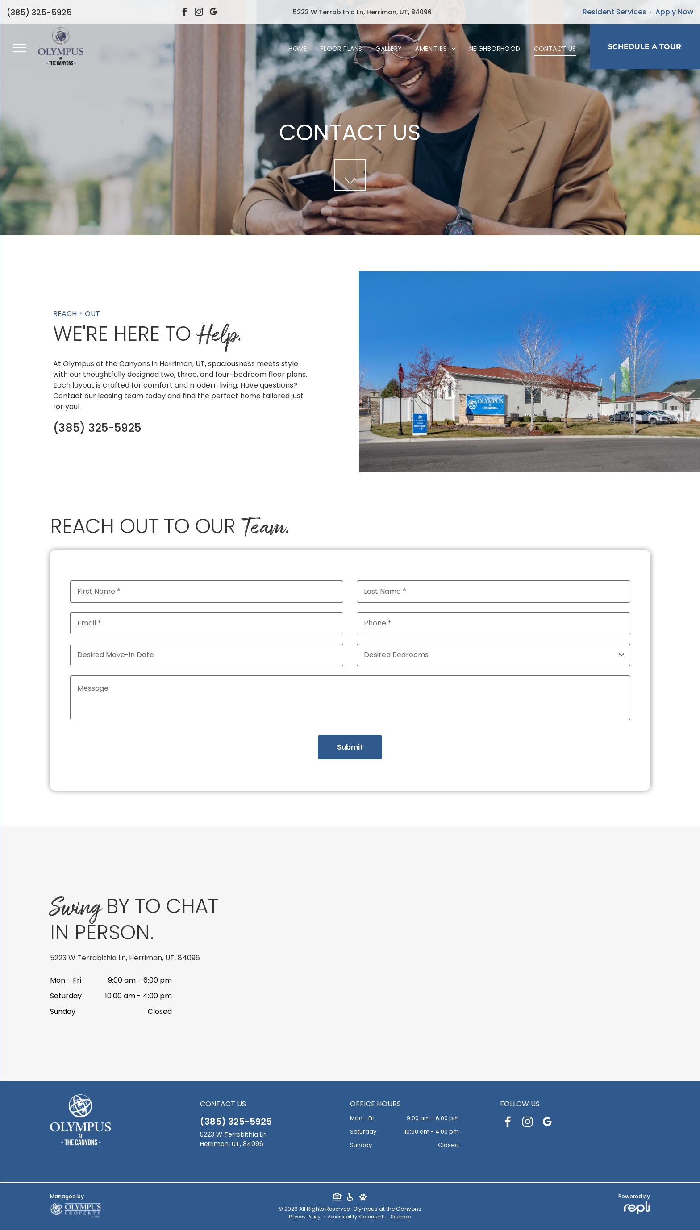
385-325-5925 (37, 12)
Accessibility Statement (355, 1216)
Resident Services (614, 12)
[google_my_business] (213, 13)
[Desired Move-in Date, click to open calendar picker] (207, 655)
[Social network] (336, 1198)
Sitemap (401, 1216)
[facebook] (185, 13)
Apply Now (674, 12)
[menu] (19, 47)
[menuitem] (298, 49)
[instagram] (199, 13)
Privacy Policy (305, 1216)
